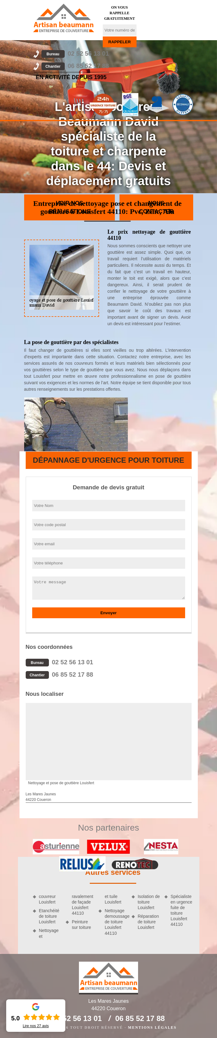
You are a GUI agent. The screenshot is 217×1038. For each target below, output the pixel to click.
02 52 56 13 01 (75, 53)
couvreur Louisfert (47, 899)
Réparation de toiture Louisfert (148, 922)
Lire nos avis (36, 1026)
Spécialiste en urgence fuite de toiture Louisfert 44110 (181, 910)
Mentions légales (152, 1027)
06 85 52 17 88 (75, 65)
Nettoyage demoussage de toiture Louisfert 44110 (116, 922)
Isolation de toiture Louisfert (149, 902)
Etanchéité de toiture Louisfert (49, 916)
